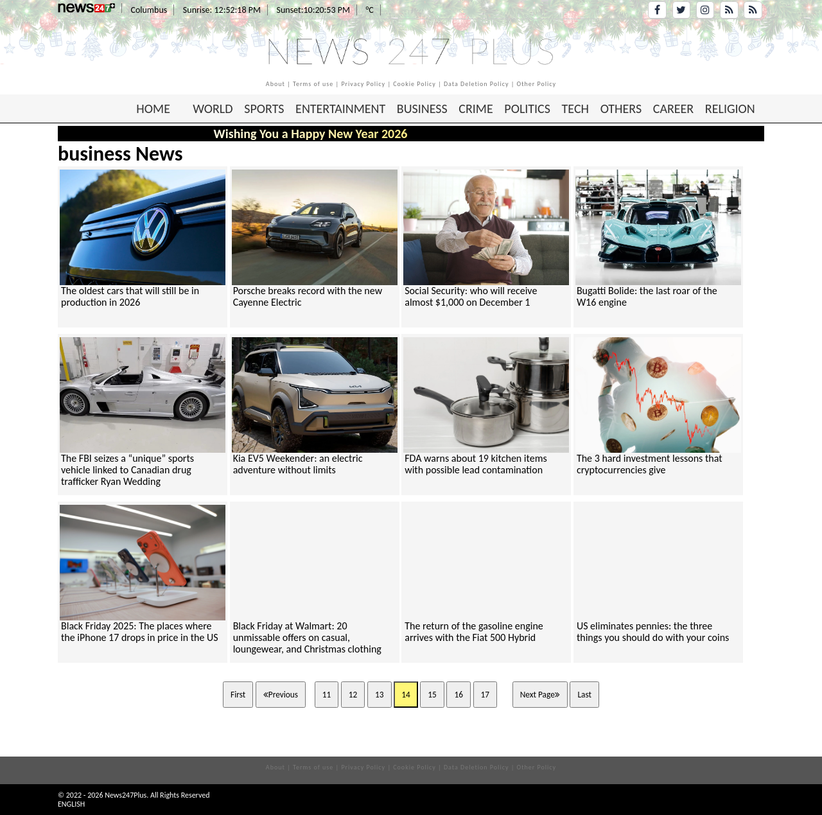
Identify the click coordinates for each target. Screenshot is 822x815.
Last (584, 694)
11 (326, 694)
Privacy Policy (363, 84)
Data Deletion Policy (476, 84)
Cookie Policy (414, 84)
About (275, 84)
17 (485, 694)
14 (405, 694)
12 (353, 694)
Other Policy (537, 84)
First (238, 694)
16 (458, 694)
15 (432, 694)
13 (379, 694)
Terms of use (313, 84)
